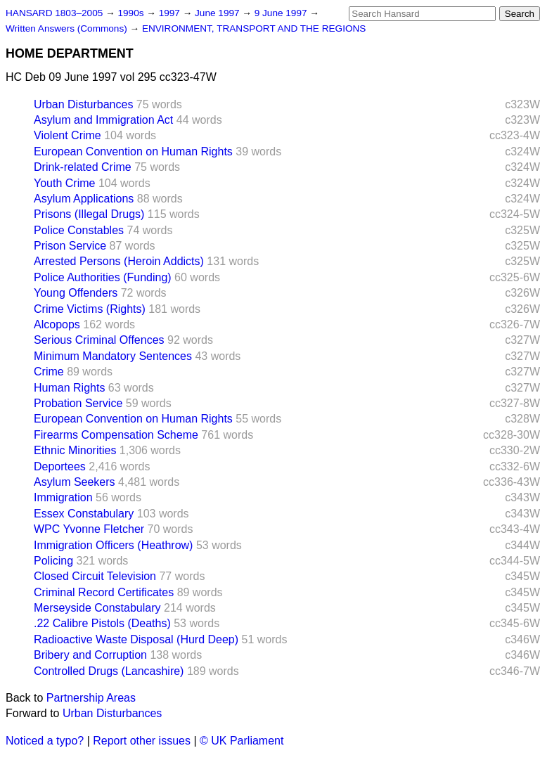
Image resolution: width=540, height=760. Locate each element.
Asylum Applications (84, 199)
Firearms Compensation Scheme (116, 435)
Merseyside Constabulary (97, 608)
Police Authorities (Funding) (103, 277)
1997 (171, 13)
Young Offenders (75, 293)
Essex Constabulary (84, 514)
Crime (49, 372)
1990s (131, 13)
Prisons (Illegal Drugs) (89, 214)
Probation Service (78, 403)
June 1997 (218, 13)
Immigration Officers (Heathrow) (113, 545)
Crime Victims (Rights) (90, 309)
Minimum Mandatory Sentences (113, 356)
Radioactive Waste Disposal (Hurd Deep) (136, 639)
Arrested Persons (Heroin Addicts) (119, 261)
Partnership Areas (91, 698)
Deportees (60, 466)
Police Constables (79, 230)
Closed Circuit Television (95, 576)
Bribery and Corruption (90, 655)
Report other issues (142, 741)
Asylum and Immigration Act (103, 120)
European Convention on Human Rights (133, 151)
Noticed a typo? (45, 741)
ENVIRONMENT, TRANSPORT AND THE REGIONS (254, 28)
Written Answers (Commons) (68, 28)
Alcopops (57, 324)
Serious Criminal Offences (99, 340)
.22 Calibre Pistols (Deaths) (102, 623)
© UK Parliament (241, 741)
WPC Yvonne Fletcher (89, 529)
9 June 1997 (282, 13)
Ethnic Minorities (75, 450)
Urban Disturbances (83, 104)
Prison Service (70, 246)
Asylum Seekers (74, 482)
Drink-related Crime (82, 167)
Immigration (63, 497)
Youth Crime (64, 183)
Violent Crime (67, 135)
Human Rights (69, 388)
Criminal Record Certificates (104, 592)
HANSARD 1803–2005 (54, 13)
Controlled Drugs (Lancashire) (109, 671)
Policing (53, 561)
